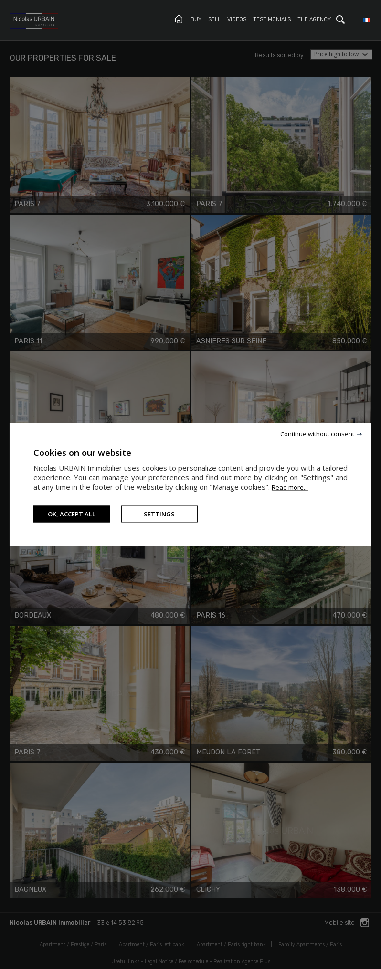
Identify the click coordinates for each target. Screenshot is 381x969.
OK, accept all (71, 514)
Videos (236, 19)
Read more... (290, 487)
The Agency (314, 19)
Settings (159, 514)
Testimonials (272, 19)
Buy (195, 19)
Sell (214, 19)
